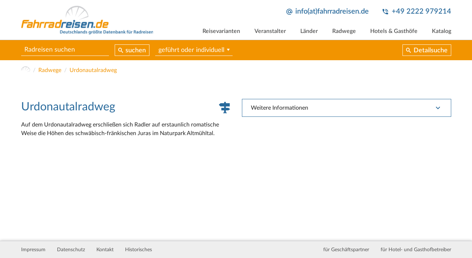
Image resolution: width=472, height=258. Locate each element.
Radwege (344, 31)
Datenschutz (71, 249)
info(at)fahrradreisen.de (332, 11)
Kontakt (105, 249)
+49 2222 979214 (421, 11)
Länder (309, 31)
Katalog (441, 31)
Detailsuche (431, 50)
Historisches (138, 249)
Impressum (33, 249)
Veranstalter (270, 31)
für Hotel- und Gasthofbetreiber (416, 249)
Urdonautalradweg (93, 70)
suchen (135, 50)
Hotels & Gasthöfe (394, 31)
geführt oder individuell (191, 50)
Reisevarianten (221, 31)
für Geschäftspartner (346, 249)
